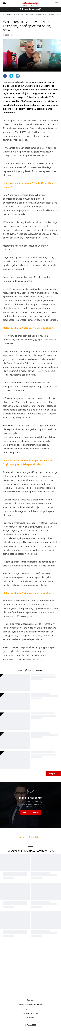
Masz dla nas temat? (32, 9)
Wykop (18, 76)
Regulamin (30, 1000)
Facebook (5, 76)
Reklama (30, 1018)
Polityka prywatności (30, 1009)
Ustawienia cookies (30, 1013)
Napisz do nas (29, 812)
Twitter (11, 76)
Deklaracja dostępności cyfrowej (30, 1004)
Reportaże (11, 14)
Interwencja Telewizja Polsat (30, 837)
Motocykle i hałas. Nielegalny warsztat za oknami (28, 328)
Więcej (52, 774)
